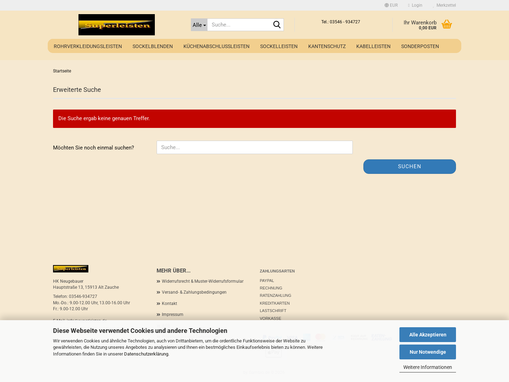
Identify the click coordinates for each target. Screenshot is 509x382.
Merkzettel (444, 5)
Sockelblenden (153, 46)
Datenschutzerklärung (146, 354)
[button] (391, 5)
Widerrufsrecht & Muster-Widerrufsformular (203, 281)
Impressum (172, 314)
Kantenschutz (327, 46)
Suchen (409, 166)
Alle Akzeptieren (427, 334)
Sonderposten (420, 46)
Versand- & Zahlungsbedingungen (194, 292)
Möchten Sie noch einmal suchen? (93, 148)
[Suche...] (199, 24)
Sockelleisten (279, 46)
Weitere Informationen (427, 367)
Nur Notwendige (428, 352)
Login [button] (415, 5)
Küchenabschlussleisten (216, 46)
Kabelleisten (373, 46)
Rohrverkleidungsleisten (88, 46)
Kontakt (169, 303)
